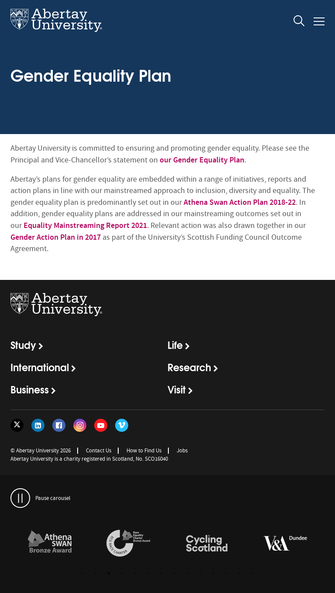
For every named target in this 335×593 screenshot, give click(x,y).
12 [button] (226, 573)
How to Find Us (143, 450)
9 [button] (187, 573)
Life (175, 344)
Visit (177, 389)
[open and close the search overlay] (299, 22)
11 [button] (213, 573)
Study (23, 344)
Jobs (182, 450)
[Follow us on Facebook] (58, 425)
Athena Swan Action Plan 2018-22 (240, 202)
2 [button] (95, 573)
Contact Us (98, 450)
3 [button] (108, 573)
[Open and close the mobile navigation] (319, 21)
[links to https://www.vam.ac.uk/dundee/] (285, 544)
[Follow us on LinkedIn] (37, 425)
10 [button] (200, 573)
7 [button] (161, 573)
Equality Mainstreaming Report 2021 (85, 225)
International (39, 366)
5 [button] (134, 573)
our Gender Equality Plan (202, 160)
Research (189, 366)
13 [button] (239, 573)
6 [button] (148, 573)
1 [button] (82, 573)
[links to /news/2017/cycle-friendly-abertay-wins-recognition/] (207, 544)
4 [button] (121, 573)
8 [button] (174, 573)
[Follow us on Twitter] (17, 425)
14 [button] (252, 573)
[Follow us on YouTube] (100, 425)
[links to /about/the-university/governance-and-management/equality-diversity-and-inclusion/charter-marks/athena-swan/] (50, 544)
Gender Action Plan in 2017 (55, 237)
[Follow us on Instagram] (79, 425)
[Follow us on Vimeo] (121, 425)
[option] (49, 545)
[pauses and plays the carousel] (20, 498)
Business (29, 389)
